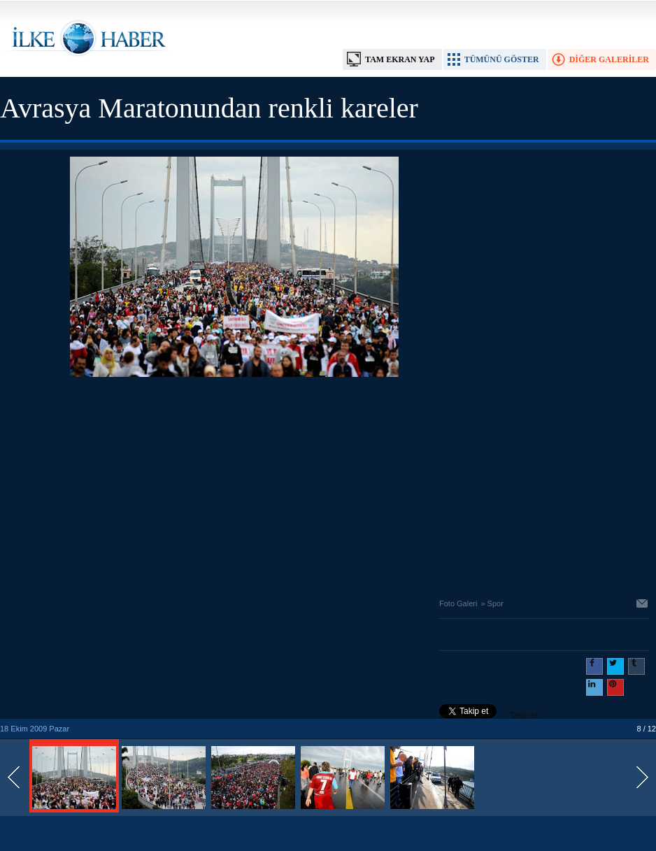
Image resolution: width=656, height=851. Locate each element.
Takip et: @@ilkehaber (490, 716)
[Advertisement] (234, 484)
